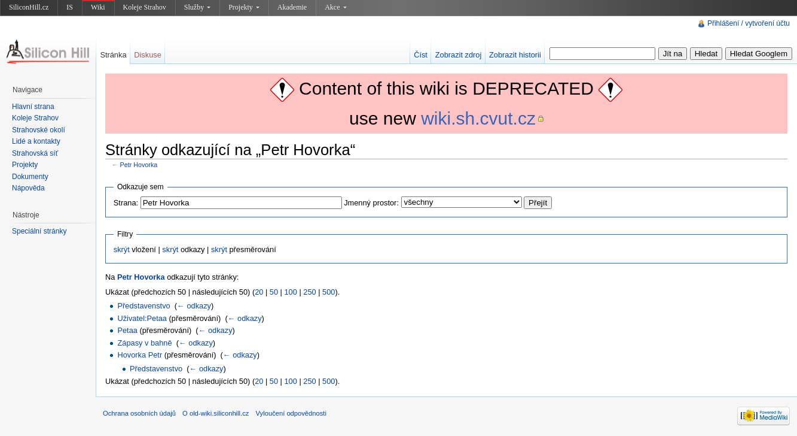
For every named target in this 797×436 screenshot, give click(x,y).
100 (291, 291)
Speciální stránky (39, 231)
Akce (335, 7)
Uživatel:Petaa (142, 318)
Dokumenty (30, 176)
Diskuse (147, 54)
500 (328, 291)
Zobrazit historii (515, 54)
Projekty (243, 7)
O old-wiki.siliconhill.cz (215, 413)
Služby (197, 7)
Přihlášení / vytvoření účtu (748, 23)
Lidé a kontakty (36, 141)
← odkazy (194, 305)
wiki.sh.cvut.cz (478, 118)
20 (259, 291)
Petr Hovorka (139, 164)
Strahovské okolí (38, 130)
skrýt (122, 249)
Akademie (292, 7)
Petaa (127, 330)
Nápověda (28, 188)
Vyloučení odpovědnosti (291, 413)
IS (69, 7)
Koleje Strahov (144, 7)
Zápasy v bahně (144, 342)
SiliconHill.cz (28, 7)
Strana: (126, 202)
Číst (420, 54)
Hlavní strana (33, 106)
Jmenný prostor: (371, 202)
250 (309, 291)
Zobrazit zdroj (458, 54)
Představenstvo (143, 305)
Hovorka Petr (139, 354)
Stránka (113, 54)
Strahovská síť (35, 153)
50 (274, 291)
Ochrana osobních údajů (139, 413)
